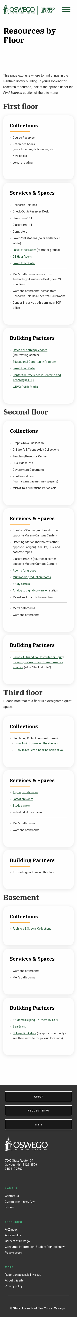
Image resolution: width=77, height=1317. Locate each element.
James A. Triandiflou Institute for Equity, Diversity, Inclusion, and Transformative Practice (38, 662)
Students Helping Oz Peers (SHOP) (35, 1020)
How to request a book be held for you (40, 750)
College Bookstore (24, 1033)
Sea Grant (19, 1026)
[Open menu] (66, 9)
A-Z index (11, 1229)
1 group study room (25, 792)
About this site (14, 1280)
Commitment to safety (20, 1201)
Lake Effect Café (24, 263)
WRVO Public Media (25, 386)
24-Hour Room (22, 256)
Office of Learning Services (30, 350)
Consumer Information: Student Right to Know (35, 1246)
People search (14, 1252)
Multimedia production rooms (32, 577)
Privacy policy (13, 1286)
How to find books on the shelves (37, 743)
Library (9, 1207)
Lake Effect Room (24, 249)
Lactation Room (23, 799)
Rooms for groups (24, 570)
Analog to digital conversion (30, 590)
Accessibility (13, 1235)
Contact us (12, 1196)
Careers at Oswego (17, 1241)
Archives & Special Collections (32, 928)
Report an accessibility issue (23, 1274)
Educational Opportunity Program (34, 361)
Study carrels (21, 584)
